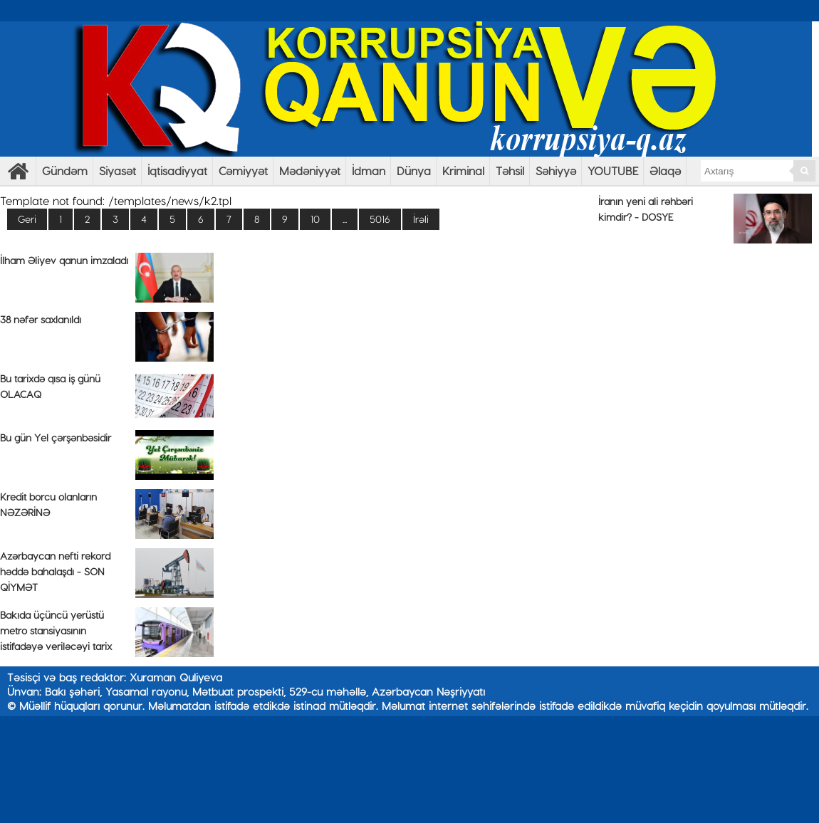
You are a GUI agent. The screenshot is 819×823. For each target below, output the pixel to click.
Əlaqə (665, 170)
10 (315, 219)
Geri (27, 219)
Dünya (414, 170)
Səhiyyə (556, 170)
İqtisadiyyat (177, 170)
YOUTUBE (613, 170)
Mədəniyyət (309, 170)
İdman (368, 170)
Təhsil (510, 170)
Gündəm (65, 170)
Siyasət (117, 170)
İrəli (421, 219)
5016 (380, 219)
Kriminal (463, 170)
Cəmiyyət (243, 170)
